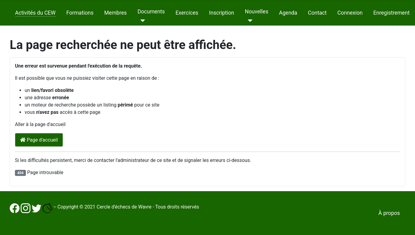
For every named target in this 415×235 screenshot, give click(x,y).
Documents (151, 12)
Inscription (221, 13)
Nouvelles (256, 12)
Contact (317, 13)
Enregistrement (391, 13)
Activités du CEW (35, 13)
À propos (389, 213)
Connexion (350, 13)
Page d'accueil (39, 140)
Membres (115, 13)
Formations (79, 13)
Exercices (187, 13)
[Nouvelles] (249, 21)
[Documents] (141, 21)
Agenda (288, 13)
